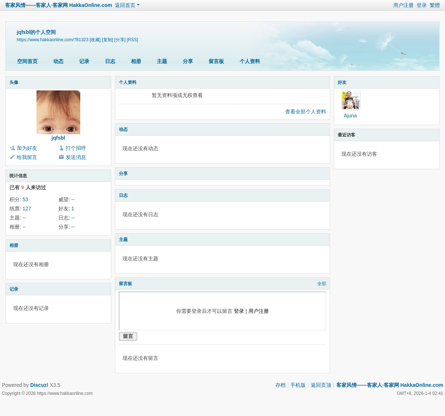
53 (25, 199)
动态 (58, 61)
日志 (110, 61)
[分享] (119, 39)
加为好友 (27, 148)
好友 (342, 82)
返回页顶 (321, 385)
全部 (321, 283)
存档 (280, 385)
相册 (136, 61)
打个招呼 (76, 148)
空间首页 (27, 61)
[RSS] (132, 39)
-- (73, 199)
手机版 (298, 385)
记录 (84, 61)
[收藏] (95, 39)
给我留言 (27, 157)
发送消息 (76, 157)
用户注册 (403, 5)
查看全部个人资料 (305, 111)
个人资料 (250, 61)
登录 (422, 5)
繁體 (435, 5)
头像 (13, 82)
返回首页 (125, 5)
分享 (188, 61)
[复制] (107, 39)
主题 (162, 61)
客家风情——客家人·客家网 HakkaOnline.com (58, 5)
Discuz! (39, 385)
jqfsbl (58, 138)
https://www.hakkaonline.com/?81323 (52, 39)
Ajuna (350, 115)
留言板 (216, 61)
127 (27, 208)
